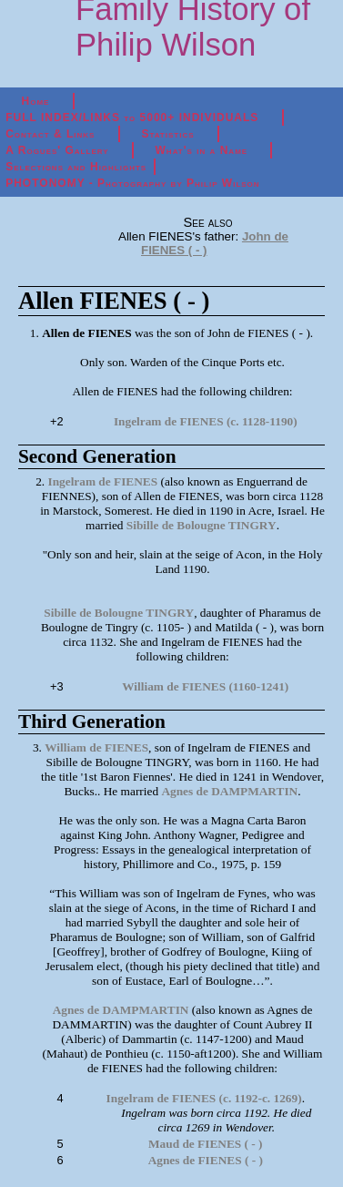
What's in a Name (202, 150)
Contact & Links (50, 134)
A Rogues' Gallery (56, 150)
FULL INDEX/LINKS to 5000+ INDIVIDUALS (131, 117)
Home (36, 101)
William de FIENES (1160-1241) (205, 686)
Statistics (167, 134)
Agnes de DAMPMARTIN (229, 791)
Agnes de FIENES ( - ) (205, 1160)
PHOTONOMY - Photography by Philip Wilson (132, 183)
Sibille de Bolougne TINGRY (201, 525)
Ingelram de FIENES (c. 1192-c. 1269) (204, 1098)
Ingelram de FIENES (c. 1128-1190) (206, 421)
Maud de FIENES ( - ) (205, 1144)
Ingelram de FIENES (102, 481)
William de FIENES (96, 747)
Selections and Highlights (75, 166)
